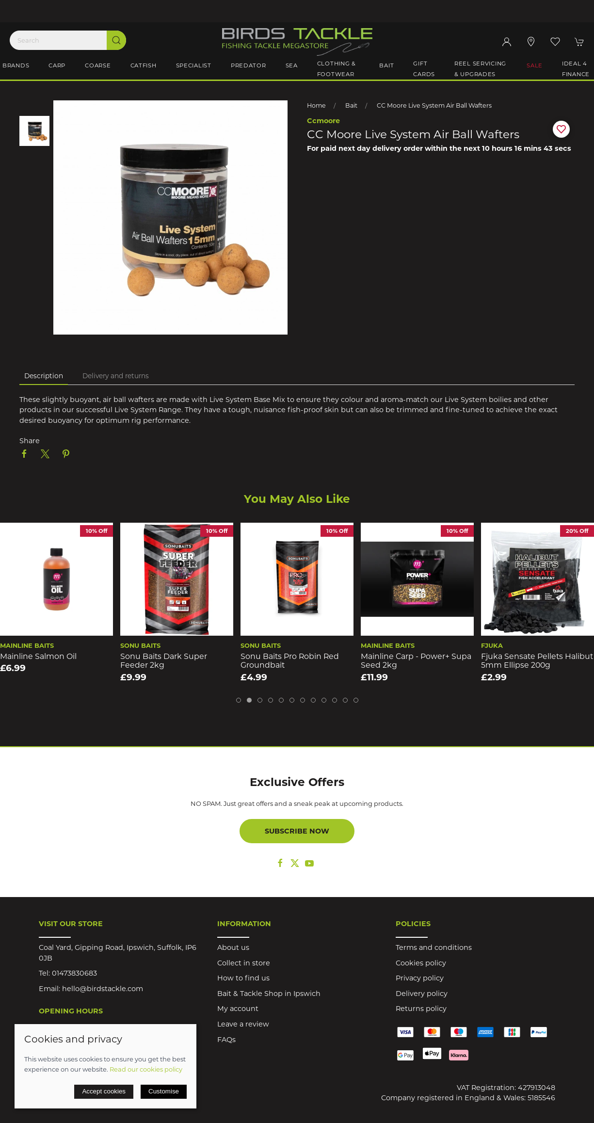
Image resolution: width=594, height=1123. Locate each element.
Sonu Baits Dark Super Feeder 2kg (163, 660)
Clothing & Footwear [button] (336, 69)
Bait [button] (386, 65)
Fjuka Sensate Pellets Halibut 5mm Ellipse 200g (537, 660)
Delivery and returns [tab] (115, 376)
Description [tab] (43, 376)
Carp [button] (56, 65)
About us (233, 947)
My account (237, 1008)
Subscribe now (297, 831)
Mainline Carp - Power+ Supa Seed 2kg (416, 660)
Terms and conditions (434, 947)
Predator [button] (248, 65)
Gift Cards (424, 69)
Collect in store (243, 963)
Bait (351, 105)
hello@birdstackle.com (102, 988)
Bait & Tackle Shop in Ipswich (269, 993)
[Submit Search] (116, 40)
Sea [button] (292, 65)
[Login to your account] (507, 41)
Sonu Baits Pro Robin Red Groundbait (290, 660)
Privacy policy (420, 978)
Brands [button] (15, 65)
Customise (163, 1091)
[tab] (238, 700)
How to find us (243, 978)
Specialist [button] (193, 65)
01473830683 (74, 973)
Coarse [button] (98, 65)
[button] (555, 41)
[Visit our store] (531, 41)
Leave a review (243, 1024)
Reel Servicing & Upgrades (480, 69)
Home (316, 105)
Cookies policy (421, 963)
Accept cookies (104, 1091)
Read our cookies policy (146, 1069)
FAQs (226, 1039)
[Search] (68, 40)
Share (29, 440)
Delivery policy (422, 993)
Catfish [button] (143, 65)
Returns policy (421, 1008)
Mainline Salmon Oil (38, 655)
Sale (535, 65)
